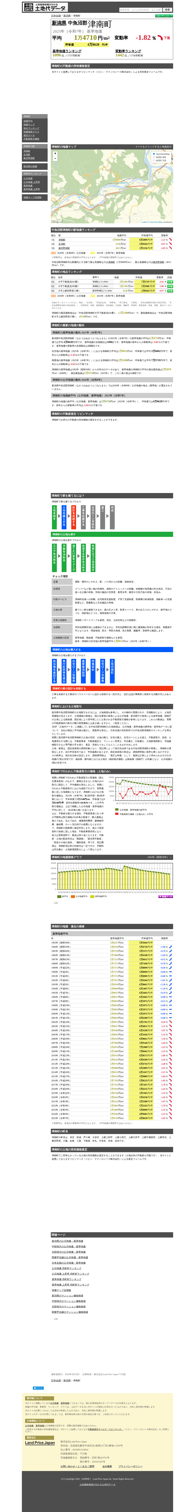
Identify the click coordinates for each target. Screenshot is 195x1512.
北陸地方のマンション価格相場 (69, 1306)
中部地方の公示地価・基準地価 (69, 1246)
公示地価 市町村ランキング (66, 1268)
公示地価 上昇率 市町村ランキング (70, 1274)
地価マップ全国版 (32, 197)
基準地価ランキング (66, 51)
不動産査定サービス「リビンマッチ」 (105, 1429)
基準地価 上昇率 (31, 189)
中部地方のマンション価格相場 (69, 1301)
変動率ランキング (128, 51)
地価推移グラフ (31, 132)
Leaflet (144, 222)
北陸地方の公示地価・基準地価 (69, 1252)
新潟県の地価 (30, 166)
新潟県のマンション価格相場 (67, 1295)
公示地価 (27, 178)
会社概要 (107, 1466)
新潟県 (67, 15)
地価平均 (27, 121)
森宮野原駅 (29, 158)
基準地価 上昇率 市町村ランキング (70, 1284)
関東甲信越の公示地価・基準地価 (70, 1257)
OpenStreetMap (156, 222)
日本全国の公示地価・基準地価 (69, 1263)
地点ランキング (31, 128)
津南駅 (26, 151)
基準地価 (27, 185)
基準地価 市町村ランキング (66, 1279)
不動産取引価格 (31, 139)
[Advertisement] (35, 62)
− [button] (55, 158)
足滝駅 (26, 154)
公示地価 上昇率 (31, 182)
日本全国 (56, 15)
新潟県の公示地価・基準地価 (67, 1241)
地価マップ (29, 124)
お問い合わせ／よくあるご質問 (77, 1466)
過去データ (29, 135)
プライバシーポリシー (130, 1466)
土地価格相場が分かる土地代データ (97, 1484)
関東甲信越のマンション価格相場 (70, 1312)
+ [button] (55, 153)
